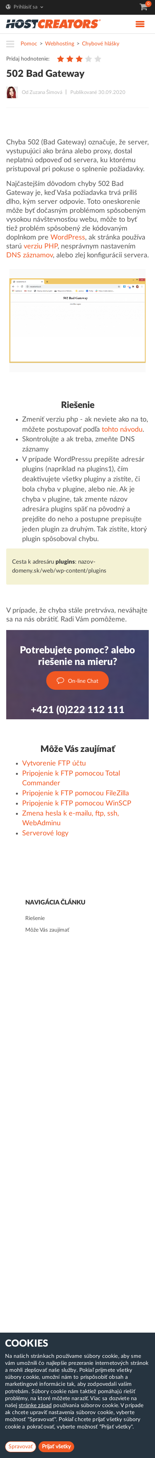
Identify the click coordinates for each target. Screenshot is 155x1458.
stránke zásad (35, 1405)
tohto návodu (122, 429)
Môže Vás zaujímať (47, 930)
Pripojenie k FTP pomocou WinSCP (76, 803)
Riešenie (35, 918)
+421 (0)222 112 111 (78, 710)
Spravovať (21, 1446)
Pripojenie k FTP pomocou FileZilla (75, 793)
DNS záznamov (29, 255)
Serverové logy (45, 833)
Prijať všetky (56, 1446)
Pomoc (29, 44)
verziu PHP (40, 246)
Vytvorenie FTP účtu (54, 763)
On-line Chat (77, 681)
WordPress (68, 237)
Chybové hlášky (100, 44)
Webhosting (59, 44)
